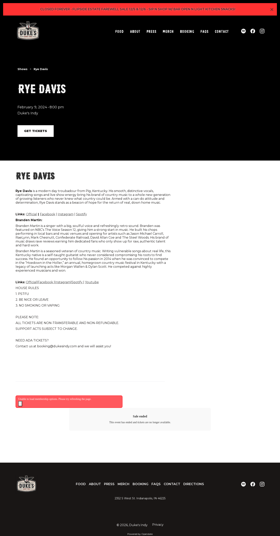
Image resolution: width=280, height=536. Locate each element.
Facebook (47, 214)
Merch (168, 31)
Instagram (66, 214)
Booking (187, 31)
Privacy (158, 524)
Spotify (81, 214)
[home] (28, 31)
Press (151, 31)
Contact (222, 31)
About (135, 31)
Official (31, 214)
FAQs (204, 31)
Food (119, 31)
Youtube (92, 282)
